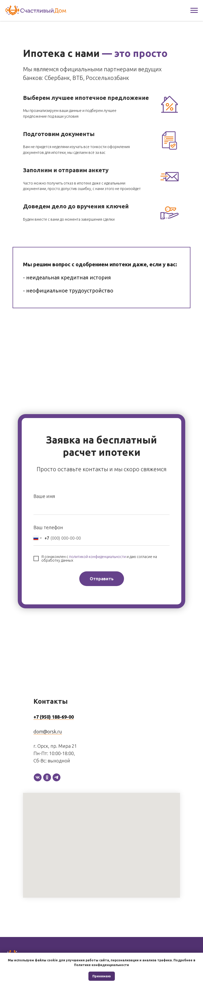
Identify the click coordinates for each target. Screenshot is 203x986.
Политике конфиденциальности (101, 965)
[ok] (47, 777)
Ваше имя (44, 496)
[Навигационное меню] (194, 10)
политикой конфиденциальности (97, 557)
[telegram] (56, 777)
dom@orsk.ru (47, 731)
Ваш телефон (48, 527)
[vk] (38, 777)
